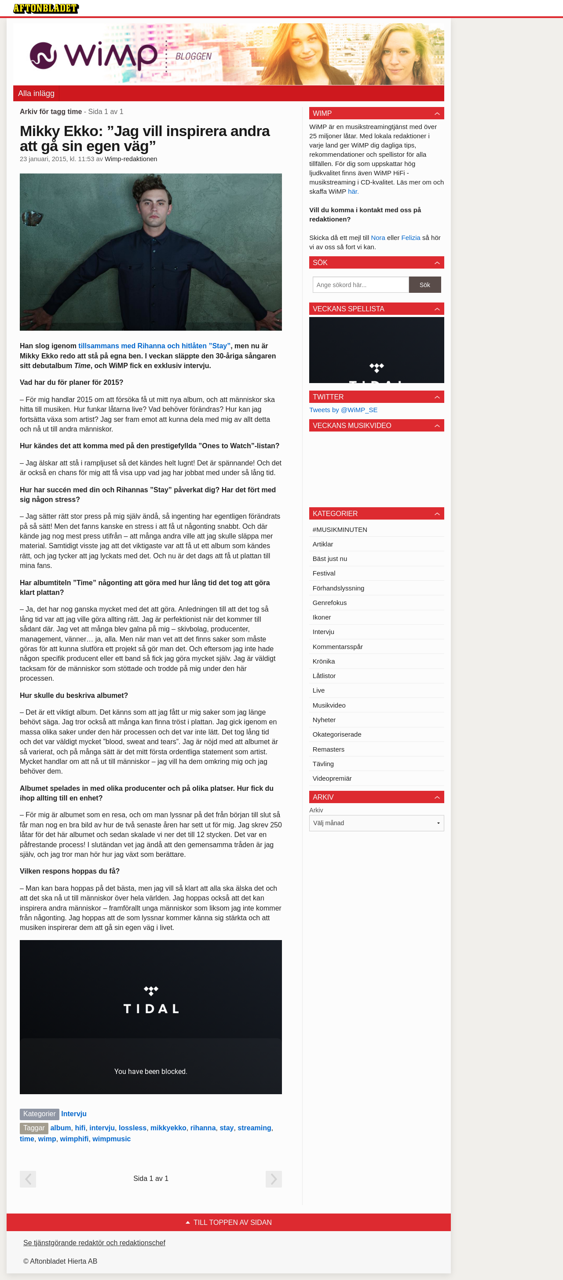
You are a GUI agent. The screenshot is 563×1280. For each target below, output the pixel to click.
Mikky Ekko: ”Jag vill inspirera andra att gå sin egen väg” (145, 138)
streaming (254, 1128)
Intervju (74, 1114)
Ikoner (322, 617)
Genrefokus (330, 602)
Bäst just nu (330, 558)
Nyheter (324, 719)
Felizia (412, 237)
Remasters (329, 749)
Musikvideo (329, 705)
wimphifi (74, 1139)
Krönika (324, 661)
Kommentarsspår (338, 646)
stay (226, 1128)
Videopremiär (332, 778)
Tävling (323, 763)
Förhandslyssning (339, 588)
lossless (132, 1128)
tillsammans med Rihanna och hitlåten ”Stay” (154, 346)
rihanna (203, 1128)
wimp (47, 1139)
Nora (379, 237)
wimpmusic (111, 1139)
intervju (102, 1128)
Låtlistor (324, 675)
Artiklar (323, 544)
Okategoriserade (337, 734)
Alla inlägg (36, 93)
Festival (324, 573)
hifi (80, 1128)
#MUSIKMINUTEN (340, 529)
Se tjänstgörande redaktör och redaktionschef (94, 1243)
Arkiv (316, 810)
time (27, 1139)
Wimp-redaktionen (131, 158)
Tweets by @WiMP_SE (343, 409)
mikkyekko (168, 1128)
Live (319, 690)
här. (353, 191)
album (60, 1128)
